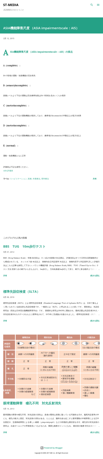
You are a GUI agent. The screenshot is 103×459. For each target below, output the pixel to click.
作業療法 (36, 178)
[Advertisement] (51, 209)
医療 (30, 178)
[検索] (91, 4)
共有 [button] (95, 178)
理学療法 (45, 178)
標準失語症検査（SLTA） (21, 291)
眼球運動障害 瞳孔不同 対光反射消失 (32, 403)
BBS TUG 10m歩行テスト (24, 246)
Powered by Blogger (51, 448)
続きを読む (95, 275)
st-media (11, 5)
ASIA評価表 (8, 170)
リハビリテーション (18, 178)
